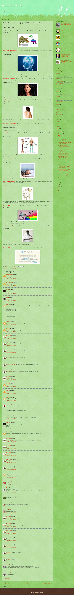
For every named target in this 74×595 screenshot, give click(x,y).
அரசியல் (57, 73)
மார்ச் (59, 188)
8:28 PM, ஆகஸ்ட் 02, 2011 (11, 345)
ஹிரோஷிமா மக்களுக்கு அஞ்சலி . (64, 164)
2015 (58, 121)
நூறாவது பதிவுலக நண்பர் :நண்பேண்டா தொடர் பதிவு (66, 30)
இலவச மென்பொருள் (60, 76)
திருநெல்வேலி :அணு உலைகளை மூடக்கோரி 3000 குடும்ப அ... (64, 151)
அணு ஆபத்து (58, 70)
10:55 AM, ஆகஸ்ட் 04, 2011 (11, 575)
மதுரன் (8, 378)
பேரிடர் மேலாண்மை (60, 102)
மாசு (56, 106)
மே (58, 184)
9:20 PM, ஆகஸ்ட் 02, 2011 (11, 386)
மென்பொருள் (58, 109)
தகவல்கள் (17, 268)
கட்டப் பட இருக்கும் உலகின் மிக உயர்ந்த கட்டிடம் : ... (64, 167)
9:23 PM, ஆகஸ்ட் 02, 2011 (11, 393)
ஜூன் (59, 182)
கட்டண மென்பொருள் (60, 81)
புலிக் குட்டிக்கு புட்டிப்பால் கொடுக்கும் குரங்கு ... (63, 178)
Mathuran (8, 328)
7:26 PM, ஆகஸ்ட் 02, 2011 (11, 293)
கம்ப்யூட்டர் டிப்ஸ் (59, 84)
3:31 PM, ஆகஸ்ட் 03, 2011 (11, 499)
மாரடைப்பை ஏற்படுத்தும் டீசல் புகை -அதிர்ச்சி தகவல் (65, 162)
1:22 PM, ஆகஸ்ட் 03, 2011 (11, 492)
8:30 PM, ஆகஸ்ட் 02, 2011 (11, 352)
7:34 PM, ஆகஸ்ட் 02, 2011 (11, 317)
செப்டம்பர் (60, 133)
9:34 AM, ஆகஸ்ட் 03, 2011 (11, 462)
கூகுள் (57, 86)
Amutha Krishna (9, 343)
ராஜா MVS (8, 509)
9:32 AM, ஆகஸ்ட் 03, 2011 (11, 441)
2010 (58, 190)
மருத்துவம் (58, 104)
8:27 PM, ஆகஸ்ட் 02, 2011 (11, 338)
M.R (7, 404)
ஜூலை (59, 180)
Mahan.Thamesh (9, 564)
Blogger (36, 592)
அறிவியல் (8, 268)
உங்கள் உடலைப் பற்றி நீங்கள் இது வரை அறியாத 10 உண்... (64, 173)
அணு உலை (58, 71)
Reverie (8, 453)
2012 (58, 126)
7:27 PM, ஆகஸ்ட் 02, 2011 (11, 300)
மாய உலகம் (8, 431)
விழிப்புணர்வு (58, 114)
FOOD (8, 545)
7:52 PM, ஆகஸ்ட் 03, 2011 (11, 512)
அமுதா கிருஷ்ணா (9, 282)
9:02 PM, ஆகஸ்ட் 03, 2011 (11, 526)
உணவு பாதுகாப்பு (59, 79)
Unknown (8, 304)
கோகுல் (7, 297)
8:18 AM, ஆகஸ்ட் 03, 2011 (11, 434)
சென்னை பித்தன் (9, 572)
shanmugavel (9, 538)
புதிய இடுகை (5, 583)
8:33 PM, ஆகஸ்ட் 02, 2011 (11, 372)
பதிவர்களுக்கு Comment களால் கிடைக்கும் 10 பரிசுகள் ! (66, 49)
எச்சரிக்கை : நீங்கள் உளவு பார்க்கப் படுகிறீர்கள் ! (66, 36)
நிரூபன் (7, 487)
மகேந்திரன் (8, 422)
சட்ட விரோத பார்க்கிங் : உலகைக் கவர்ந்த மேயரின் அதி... (64, 170)
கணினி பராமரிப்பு (59, 83)
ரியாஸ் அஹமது (10, 440)
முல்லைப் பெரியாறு (59, 107)
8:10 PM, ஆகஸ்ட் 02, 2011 (11, 331)
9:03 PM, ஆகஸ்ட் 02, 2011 (11, 379)
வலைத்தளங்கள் (59, 111)
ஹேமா (7, 289)
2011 (58, 128)
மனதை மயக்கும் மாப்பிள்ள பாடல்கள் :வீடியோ (63, 157)
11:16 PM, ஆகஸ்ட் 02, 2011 (11, 418)
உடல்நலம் (13, 268)
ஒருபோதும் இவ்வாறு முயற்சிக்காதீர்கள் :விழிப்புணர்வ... (65, 137)
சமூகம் (57, 89)
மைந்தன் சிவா (9, 371)
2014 (58, 123)
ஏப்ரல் (59, 186)
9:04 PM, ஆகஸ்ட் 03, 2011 (11, 547)
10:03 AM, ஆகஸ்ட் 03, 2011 (11, 477)
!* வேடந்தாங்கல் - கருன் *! (12, 518)
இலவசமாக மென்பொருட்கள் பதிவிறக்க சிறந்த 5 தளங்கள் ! (66, 42)
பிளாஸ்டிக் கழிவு (59, 101)
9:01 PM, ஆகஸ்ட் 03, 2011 (11, 519)
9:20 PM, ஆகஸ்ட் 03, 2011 (11, 569)
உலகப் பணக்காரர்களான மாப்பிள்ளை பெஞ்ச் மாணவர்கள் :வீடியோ (65, 55)
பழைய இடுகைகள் (48, 583)
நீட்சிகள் (57, 96)
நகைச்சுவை (58, 94)
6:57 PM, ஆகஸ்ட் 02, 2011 (11, 278)
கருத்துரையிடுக (8, 578)
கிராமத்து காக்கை (9, 274)
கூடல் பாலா (12, 5)
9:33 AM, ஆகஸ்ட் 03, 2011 (11, 455)
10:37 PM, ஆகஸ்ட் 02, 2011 (11, 411)
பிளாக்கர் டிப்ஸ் (58, 99)
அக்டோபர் (60, 131)
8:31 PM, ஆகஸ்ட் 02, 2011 (11, 359)
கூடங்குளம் (58, 88)
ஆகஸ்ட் (59, 135)
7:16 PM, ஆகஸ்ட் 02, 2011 (11, 285)
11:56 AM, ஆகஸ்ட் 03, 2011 (11, 484)
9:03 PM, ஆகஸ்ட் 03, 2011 (11, 540)
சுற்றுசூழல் (58, 91)
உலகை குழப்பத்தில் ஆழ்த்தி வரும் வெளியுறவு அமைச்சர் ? (64, 149)
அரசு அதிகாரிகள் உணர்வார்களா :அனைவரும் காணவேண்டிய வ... (64, 154)
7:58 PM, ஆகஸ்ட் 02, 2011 (11, 324)
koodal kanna (8, 502)
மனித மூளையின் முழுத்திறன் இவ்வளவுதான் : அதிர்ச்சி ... (63, 175)
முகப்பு (4, 11)
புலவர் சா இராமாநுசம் (11, 364)
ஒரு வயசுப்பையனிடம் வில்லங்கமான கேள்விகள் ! (63, 146)
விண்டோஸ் (58, 112)
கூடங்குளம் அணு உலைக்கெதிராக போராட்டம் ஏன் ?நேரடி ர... (64, 143)
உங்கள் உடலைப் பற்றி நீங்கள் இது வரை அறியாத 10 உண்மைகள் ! (66, 61)
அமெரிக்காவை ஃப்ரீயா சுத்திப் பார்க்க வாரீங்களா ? (66, 24)
